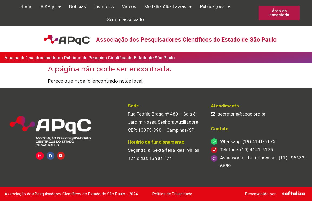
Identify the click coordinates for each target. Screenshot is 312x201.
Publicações (215, 7)
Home (26, 6)
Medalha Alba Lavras (168, 7)
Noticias (77, 6)
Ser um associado (125, 19)
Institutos (104, 6)
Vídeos (129, 6)
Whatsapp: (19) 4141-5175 (248, 141)
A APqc (51, 7)
